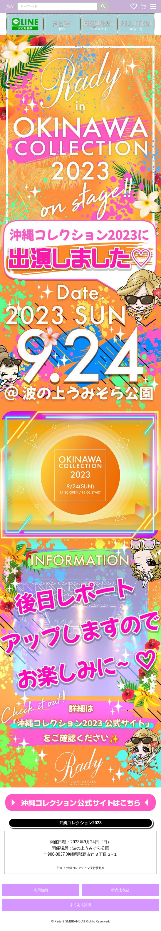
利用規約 (41, 890)
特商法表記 (120, 890)
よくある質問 (80, 905)
